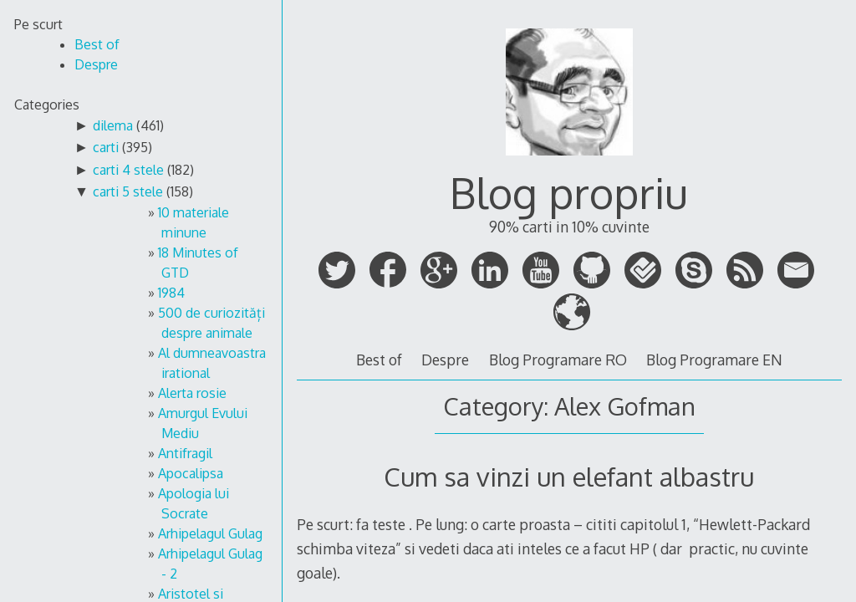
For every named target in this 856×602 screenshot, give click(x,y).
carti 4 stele (128, 169)
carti (106, 147)
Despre (445, 359)
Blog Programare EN (714, 359)
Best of (379, 359)
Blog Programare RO (558, 359)
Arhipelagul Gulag (210, 533)
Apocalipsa (190, 473)
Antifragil (185, 453)
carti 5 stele (128, 191)
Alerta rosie (192, 393)
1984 (171, 292)
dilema (113, 125)
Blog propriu (569, 192)
